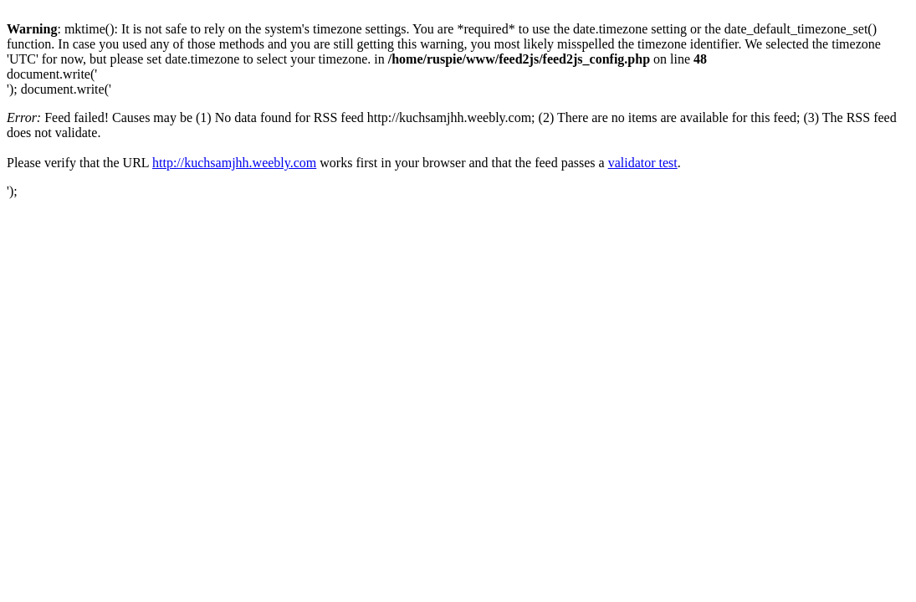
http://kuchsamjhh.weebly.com (234, 163)
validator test (643, 163)
